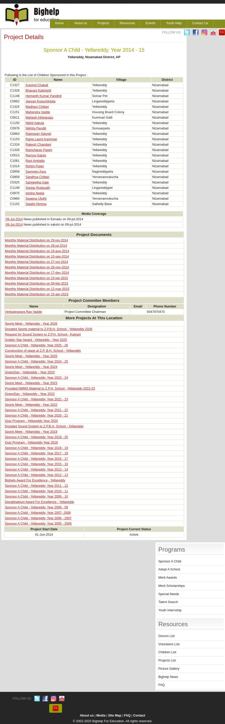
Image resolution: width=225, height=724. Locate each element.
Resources (127, 23)
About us (80, 23)
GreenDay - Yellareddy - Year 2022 (30, 394)
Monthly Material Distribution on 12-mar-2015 (37, 289)
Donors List (166, 636)
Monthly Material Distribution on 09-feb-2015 (36, 283)
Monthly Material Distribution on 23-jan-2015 (36, 278)
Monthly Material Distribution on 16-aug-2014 (37, 251)
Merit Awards (167, 577)
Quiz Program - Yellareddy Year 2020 (31, 421)
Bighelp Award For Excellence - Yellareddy (35, 480)
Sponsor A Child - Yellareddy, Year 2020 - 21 (36, 415)
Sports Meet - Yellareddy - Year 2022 (31, 405)
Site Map (114, 715)
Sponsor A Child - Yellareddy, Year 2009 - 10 (36, 496)
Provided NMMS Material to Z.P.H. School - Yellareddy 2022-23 (50, 388)
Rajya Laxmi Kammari (41, 139)
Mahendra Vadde (37, 112)
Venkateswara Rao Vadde (23, 312)
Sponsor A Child (169, 561)
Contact (139, 715)
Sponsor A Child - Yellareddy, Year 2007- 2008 (38, 513)
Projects (103, 23)
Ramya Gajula (35, 155)
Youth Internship (169, 610)
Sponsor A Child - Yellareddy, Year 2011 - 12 (36, 486)
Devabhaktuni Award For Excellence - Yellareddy (39, 502)
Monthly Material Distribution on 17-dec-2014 (37, 273)
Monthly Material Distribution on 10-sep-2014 (37, 256)
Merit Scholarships (171, 586)
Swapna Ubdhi (35, 198)
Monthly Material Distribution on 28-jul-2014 (36, 246)
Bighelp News (168, 677)
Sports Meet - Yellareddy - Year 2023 (31, 383)
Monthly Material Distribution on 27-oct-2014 (36, 262)
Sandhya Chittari (37, 177)
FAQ (161, 685)
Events (150, 23)
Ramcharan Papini (38, 150)
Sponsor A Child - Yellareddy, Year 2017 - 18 (36, 453)
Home (59, 23)
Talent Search (168, 602)
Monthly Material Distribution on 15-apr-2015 (36, 294)
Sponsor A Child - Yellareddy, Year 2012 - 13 (36, 475)
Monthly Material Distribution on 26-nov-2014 (37, 267)
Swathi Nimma (35, 204)
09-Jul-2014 (14, 219)
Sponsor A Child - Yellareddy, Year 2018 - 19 (36, 448)
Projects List (167, 660)
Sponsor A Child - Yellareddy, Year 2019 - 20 (36, 437)
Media (100, 715)
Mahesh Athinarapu (39, 117)
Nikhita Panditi (35, 128)
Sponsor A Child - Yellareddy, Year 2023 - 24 (36, 377)
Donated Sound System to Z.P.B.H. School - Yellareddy (44, 426)
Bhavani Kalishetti (38, 90)
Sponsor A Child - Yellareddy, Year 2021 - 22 (36, 410)
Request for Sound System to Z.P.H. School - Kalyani (43, 334)
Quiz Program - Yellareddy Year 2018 (31, 442)
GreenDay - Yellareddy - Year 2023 (30, 372)
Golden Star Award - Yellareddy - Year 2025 (36, 340)
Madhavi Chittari (37, 107)
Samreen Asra (35, 171)
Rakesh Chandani (38, 144)
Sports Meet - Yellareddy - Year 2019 (31, 432)
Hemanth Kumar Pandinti (43, 96)
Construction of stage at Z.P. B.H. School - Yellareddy (43, 350)
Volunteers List (168, 644)
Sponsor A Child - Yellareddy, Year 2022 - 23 (36, 399)
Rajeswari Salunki (38, 134)
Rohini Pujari (34, 166)
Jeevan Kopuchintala (40, 101)
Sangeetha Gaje (37, 182)
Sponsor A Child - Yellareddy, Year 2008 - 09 (36, 507)
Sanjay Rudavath (37, 188)
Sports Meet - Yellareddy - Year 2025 (31, 356)
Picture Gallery (168, 668)
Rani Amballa (35, 161)
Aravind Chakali (36, 85)
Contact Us (200, 23)
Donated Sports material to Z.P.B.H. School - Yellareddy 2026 (48, 329)
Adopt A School (169, 569)
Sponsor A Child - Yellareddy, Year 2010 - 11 (36, 491)
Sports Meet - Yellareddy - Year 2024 (31, 367)
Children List (167, 652)
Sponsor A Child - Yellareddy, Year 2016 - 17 (36, 459)
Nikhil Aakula (34, 123)
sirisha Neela (34, 193)
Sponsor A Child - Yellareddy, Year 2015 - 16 (36, 464)
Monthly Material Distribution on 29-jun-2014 (36, 240)
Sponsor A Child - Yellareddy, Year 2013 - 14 (36, 469)
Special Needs (168, 594)
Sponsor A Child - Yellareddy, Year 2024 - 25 (36, 361)
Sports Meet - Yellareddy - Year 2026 (31, 323)
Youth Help (174, 23)
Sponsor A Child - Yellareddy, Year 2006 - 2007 (38, 518)
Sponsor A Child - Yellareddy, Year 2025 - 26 (36, 345)
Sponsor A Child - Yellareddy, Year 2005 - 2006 (38, 523)
